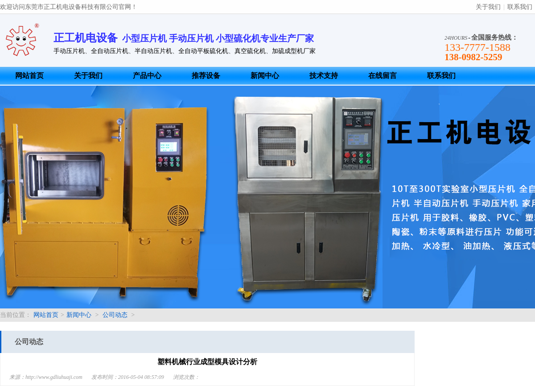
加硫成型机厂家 (294, 51)
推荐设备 (206, 75)
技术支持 (323, 75)
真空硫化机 (250, 51)
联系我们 (519, 7)
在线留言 (382, 75)
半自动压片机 (153, 51)
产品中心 (147, 75)
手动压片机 (69, 51)
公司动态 (115, 315)
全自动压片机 (109, 51)
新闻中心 (265, 75)
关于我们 (488, 7)
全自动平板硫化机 (203, 51)
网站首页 (29, 75)
